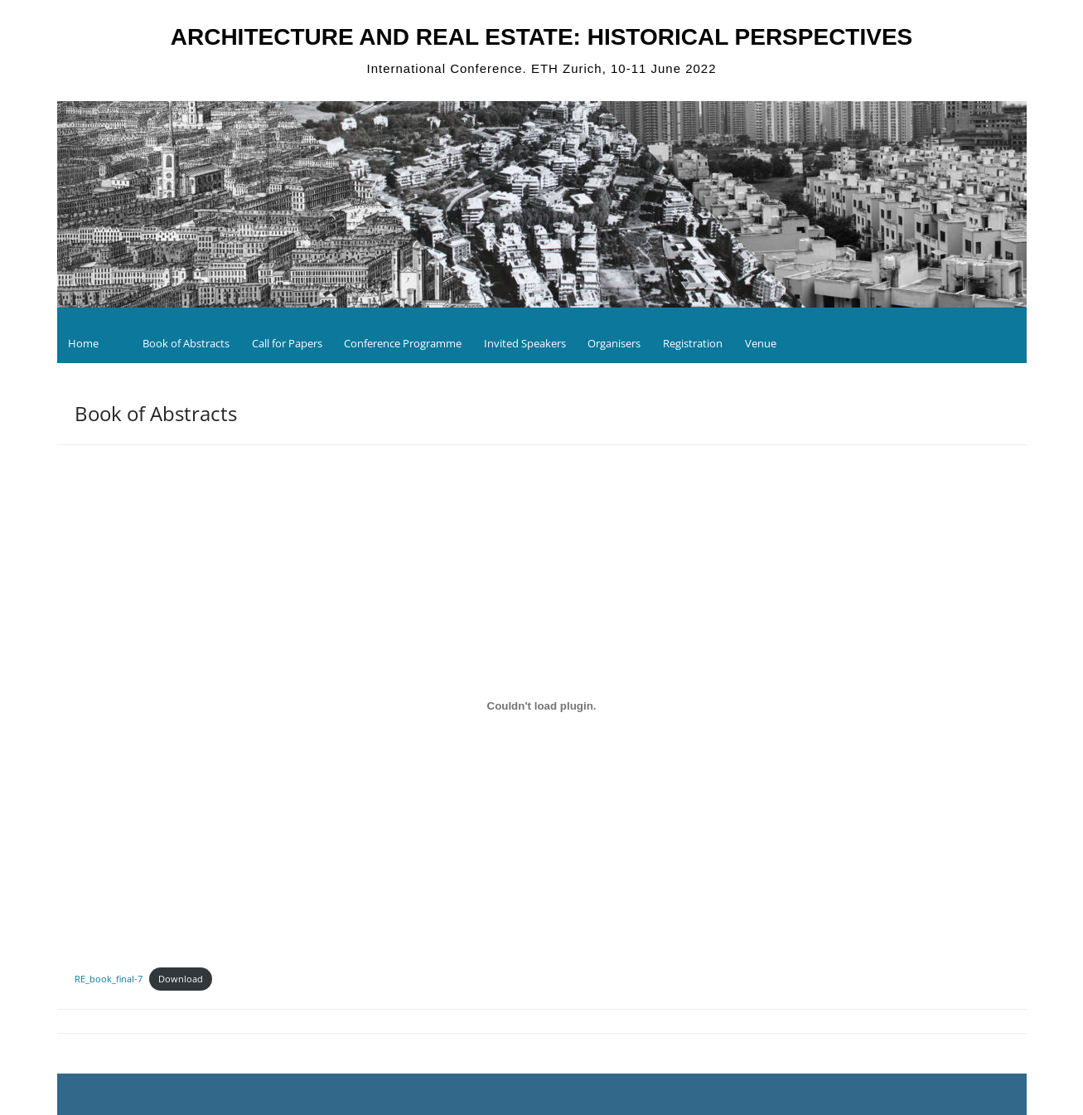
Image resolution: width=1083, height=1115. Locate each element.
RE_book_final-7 (109, 978)
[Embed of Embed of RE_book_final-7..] (542, 705)
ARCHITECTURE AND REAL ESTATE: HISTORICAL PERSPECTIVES (542, 37)
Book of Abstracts (186, 343)
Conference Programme (403, 343)
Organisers (614, 343)
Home (83, 343)
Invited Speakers (525, 343)
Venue (760, 343)
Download (180, 978)
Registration (693, 343)
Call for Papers (287, 343)
